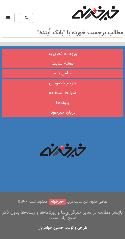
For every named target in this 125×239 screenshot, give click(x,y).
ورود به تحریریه (62, 54)
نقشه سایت (63, 63)
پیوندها (62, 103)
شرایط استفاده (62, 93)
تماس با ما (62, 73)
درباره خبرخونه (62, 112)
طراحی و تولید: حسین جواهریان (63, 228)
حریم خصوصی (62, 83)
